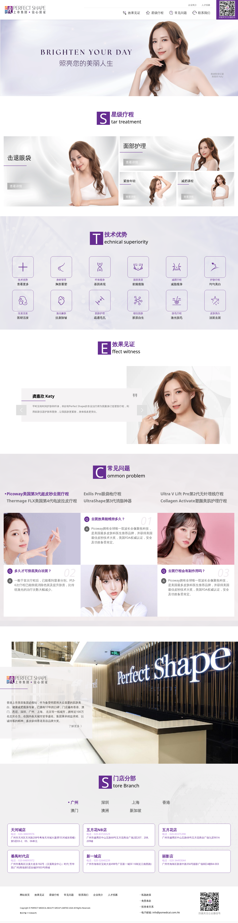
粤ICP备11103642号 (28, 915)
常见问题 (69, 896)
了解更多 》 (76, 726)
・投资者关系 (146, 908)
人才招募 (113, 896)
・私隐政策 (145, 896)
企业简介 (98, 896)
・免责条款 (145, 902)
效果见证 (39, 896)
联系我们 (83, 896)
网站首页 (25, 896)
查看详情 (16, 186)
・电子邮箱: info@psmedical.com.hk (159, 914)
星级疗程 (54, 896)
